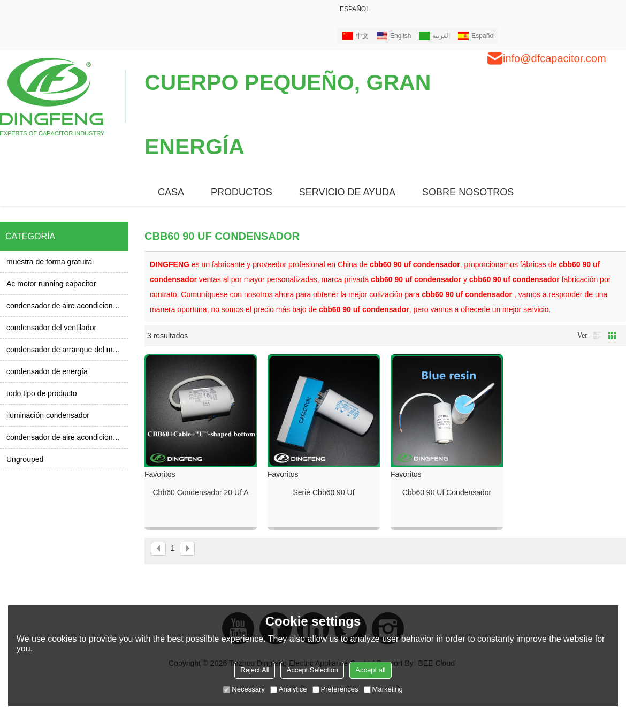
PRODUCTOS (241, 192)
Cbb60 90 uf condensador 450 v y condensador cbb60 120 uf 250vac (446, 493)
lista (597, 335)
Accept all (370, 670)
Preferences (335, 689)
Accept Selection (312, 670)
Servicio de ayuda (347, 192)
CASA (171, 192)
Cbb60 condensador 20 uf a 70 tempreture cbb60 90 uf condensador (200, 493)
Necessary (243, 689)
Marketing (383, 689)
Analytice (288, 689)
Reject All (254, 670)
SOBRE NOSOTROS (468, 192)
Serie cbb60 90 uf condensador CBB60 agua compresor (324, 493)
